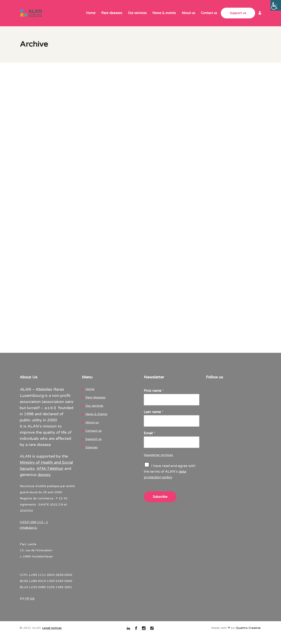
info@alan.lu (28, 528)
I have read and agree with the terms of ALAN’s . (169, 471)
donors (44, 474)
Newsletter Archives (158, 455)
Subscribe (160, 497)
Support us (93, 439)
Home (89, 389)
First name (154, 390)
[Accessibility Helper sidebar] (275, 5)
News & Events (96, 414)
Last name (153, 412)
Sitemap (91, 447)
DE (32, 598)
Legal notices (52, 628)
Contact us (93, 431)
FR (27, 598)
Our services (94, 406)
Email (149, 433)
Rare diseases (95, 397)
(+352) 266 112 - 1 (34, 522)
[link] (258, 13)
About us (92, 422)
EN (22, 598)
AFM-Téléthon (49, 468)
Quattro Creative (248, 628)
